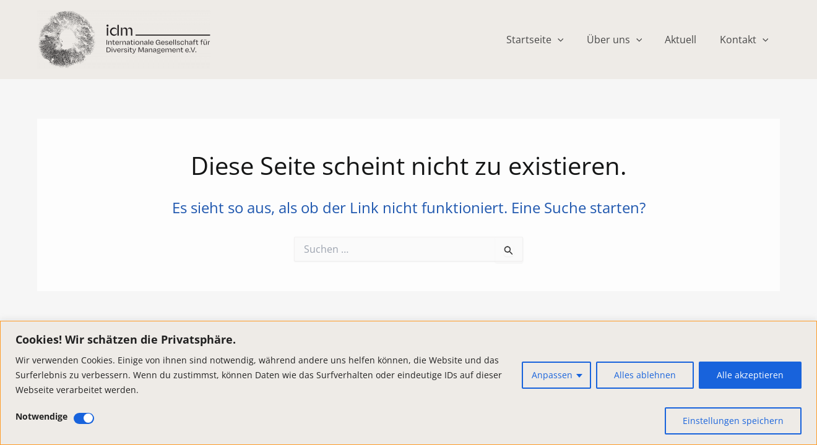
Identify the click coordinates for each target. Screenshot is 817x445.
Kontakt (745, 39)
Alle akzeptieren (750, 375)
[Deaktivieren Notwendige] (84, 418)
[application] (569, 39)
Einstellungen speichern (733, 420)
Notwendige (41, 416)
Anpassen (552, 375)
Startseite (546, 39)
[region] (408, 383)
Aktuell (685, 39)
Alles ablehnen (645, 375)
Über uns (623, 39)
